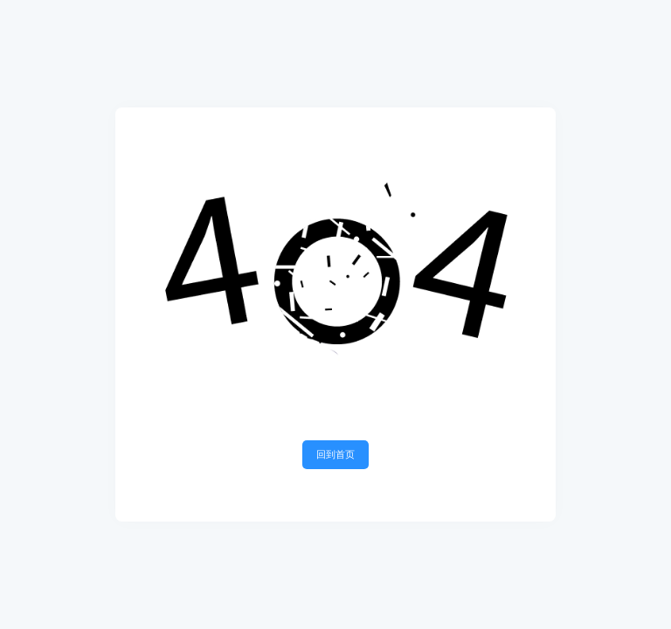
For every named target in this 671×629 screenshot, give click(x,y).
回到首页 (335, 454)
